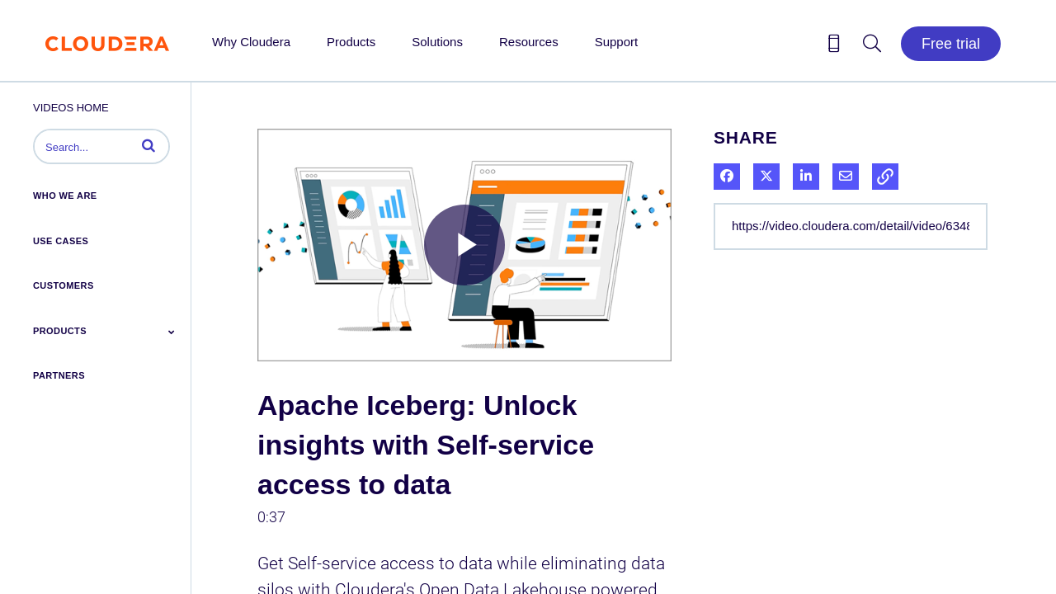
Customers (63, 285)
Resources (529, 42)
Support (617, 42)
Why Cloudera (251, 42)
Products (351, 42)
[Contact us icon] (834, 46)
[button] (148, 145)
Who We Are (65, 195)
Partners (59, 375)
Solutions (437, 42)
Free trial (951, 43)
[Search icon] (872, 46)
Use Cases (60, 241)
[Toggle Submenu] (171, 331)
